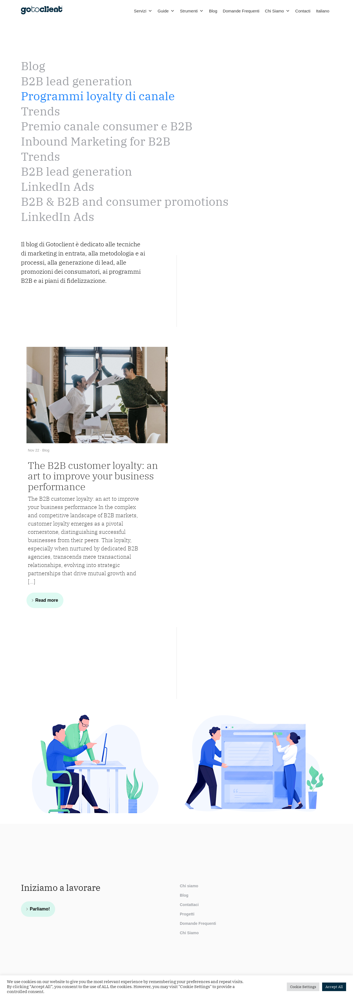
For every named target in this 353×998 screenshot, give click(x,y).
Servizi (143, 11)
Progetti (187, 914)
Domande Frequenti (241, 11)
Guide (166, 11)
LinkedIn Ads (57, 186)
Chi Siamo (277, 11)
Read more (46, 600)
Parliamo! (40, 909)
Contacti (303, 11)
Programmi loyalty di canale (98, 96)
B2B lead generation (76, 81)
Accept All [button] (334, 986)
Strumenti (192, 11)
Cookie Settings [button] (303, 986)
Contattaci (189, 904)
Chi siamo (189, 886)
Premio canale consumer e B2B (106, 126)
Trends (40, 111)
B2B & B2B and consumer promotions (125, 201)
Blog (213, 11)
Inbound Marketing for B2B (95, 141)
